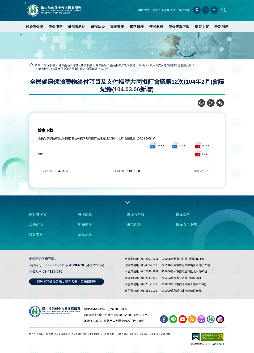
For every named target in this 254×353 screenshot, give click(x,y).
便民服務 (156, 27)
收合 (127, 202)
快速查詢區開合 (224, 10)
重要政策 (117, 27)
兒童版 (156, 10)
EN (206, 9)
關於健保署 (34, 27)
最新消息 (221, 27)
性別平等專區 (36, 334)
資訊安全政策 (68, 334)
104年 (105, 68)
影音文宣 (202, 27)
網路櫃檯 (137, 27)
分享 (210, 101)
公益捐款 (165, 334)
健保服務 (55, 27)
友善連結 (109, 334)
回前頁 (220, 101)
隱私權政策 (52, 334)
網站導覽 (143, 10)
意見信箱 (169, 10)
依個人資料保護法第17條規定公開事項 (137, 334)
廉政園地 (183, 10)
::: (25, 2)
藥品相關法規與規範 (122, 65)
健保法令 (98, 27)
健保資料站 (76, 27)
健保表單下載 (179, 27)
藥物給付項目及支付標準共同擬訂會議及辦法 (166, 65)
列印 (201, 101)
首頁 (37, 65)
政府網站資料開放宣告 (90, 334)
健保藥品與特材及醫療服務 (75, 65)
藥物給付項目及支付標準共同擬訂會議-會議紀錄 (68, 68)
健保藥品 (101, 65)
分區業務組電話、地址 (197, 10)
